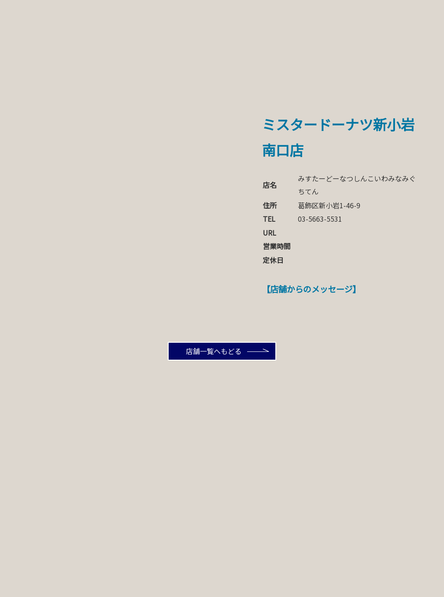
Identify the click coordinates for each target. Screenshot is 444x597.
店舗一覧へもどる (214, 351)
